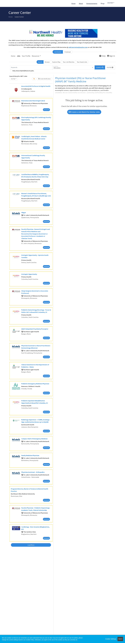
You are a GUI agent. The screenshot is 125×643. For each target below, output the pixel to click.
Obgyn (23, 212)
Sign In (111, 56)
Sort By (13, 79)
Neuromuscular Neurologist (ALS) (33, 101)
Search (40, 62)
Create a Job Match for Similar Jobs (84, 112)
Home (73, 3)
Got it (120, 639)
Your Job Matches (68, 62)
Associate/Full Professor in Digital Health (35, 86)
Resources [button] (35, 56)
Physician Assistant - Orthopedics (33, 472)
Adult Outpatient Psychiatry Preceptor (34, 329)
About (81, 3)
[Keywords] (31, 67)
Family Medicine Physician (30, 455)
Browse (47, 62)
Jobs (18, 56)
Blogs (103, 3)
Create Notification (44, 79)
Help (102, 56)
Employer (68, 52)
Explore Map (56, 62)
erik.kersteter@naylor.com (78, 47)
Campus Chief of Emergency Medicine (34, 439)
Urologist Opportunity (29, 274)
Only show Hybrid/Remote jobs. (23, 71)
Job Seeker (57, 52)
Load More (31, 545)
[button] (110, 67)
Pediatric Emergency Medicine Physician (35, 384)
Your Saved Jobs (82, 62)
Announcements (91, 3)
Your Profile (26, 56)
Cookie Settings (110, 639)
